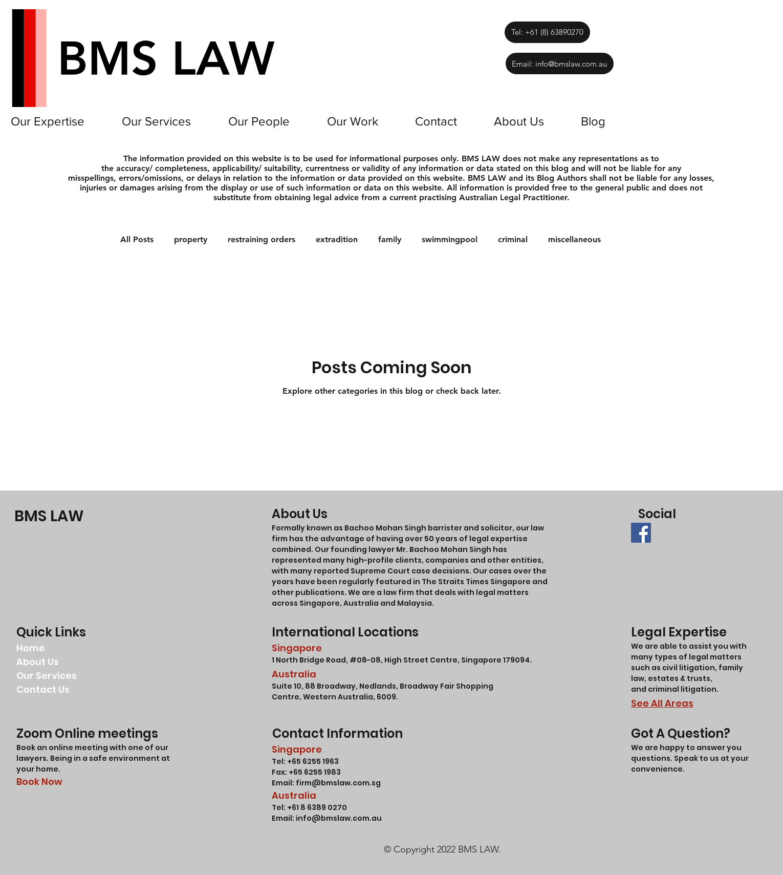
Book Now (39, 781)
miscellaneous (574, 239)
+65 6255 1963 (312, 761)
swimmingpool (449, 239)
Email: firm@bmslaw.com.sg (326, 783)
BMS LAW (49, 516)
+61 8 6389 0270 (317, 807)
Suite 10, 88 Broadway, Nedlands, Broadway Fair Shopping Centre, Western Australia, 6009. (382, 691)
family (389, 239)
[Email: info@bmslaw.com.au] (560, 63)
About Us (37, 661)
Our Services (46, 675)
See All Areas (662, 703)
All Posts (137, 239)
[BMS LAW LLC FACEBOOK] (641, 533)
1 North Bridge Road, (311, 660)
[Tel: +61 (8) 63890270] (547, 32)
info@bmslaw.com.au (339, 818)
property (190, 239)
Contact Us (43, 689)
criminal (513, 239)
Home (30, 648)
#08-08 (365, 660)
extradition (337, 239)
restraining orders (261, 239)
